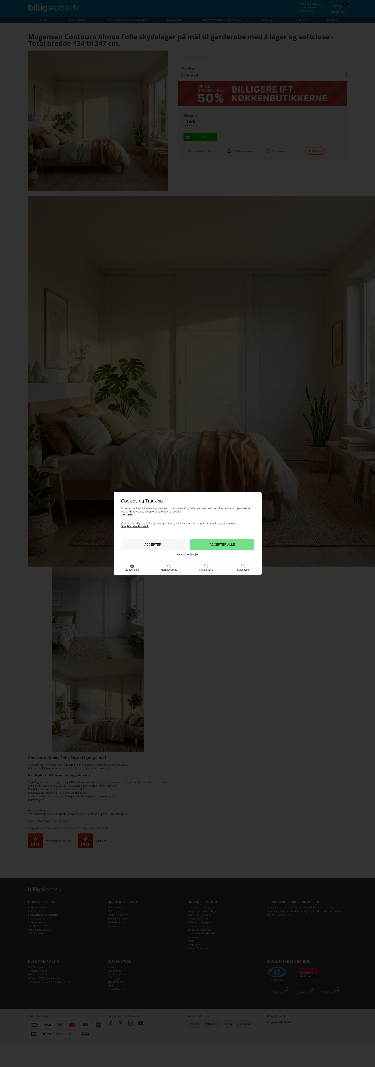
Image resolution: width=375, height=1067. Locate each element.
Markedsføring (169, 569)
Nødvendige (132, 569)
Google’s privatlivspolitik (135, 526)
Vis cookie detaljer (187, 554)
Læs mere (127, 514)
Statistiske (243, 569)
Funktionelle (206, 569)
